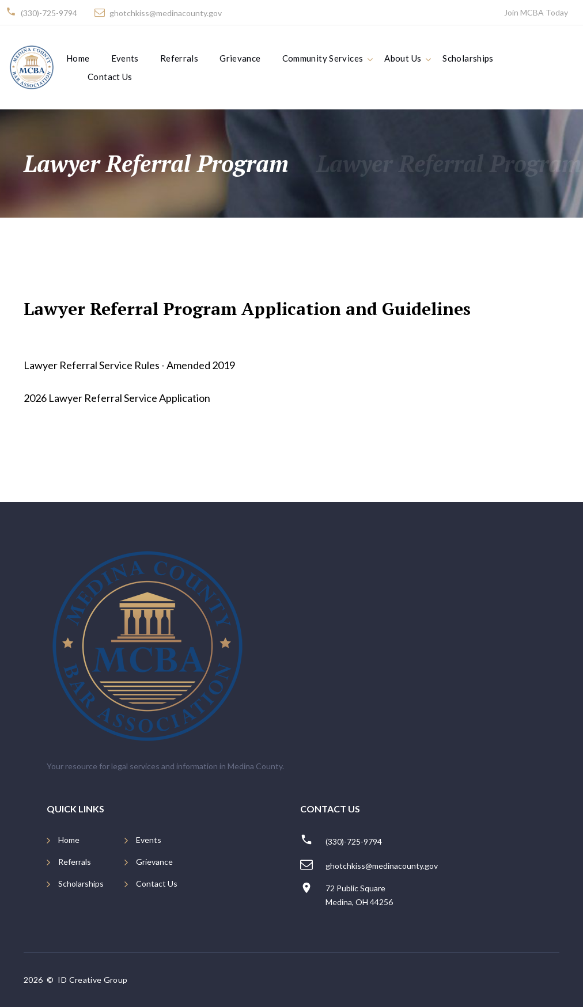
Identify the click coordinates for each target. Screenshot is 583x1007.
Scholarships (468, 58)
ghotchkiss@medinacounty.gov (165, 13)
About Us (402, 58)
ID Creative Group (93, 980)
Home (78, 58)
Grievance (239, 58)
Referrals (179, 58)
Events (125, 58)
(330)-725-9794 (49, 13)
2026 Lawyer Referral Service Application (117, 398)
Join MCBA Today (536, 12)
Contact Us (110, 76)
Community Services (323, 58)
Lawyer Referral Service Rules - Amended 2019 (129, 365)
